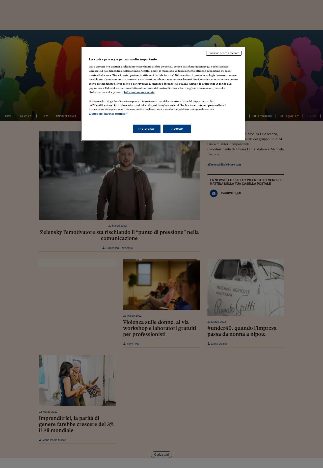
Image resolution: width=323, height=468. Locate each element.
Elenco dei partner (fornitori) (108, 113)
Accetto (177, 128)
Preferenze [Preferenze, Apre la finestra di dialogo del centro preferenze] (147, 128)
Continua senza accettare (223, 53)
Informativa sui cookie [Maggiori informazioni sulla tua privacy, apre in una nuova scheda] (139, 92)
